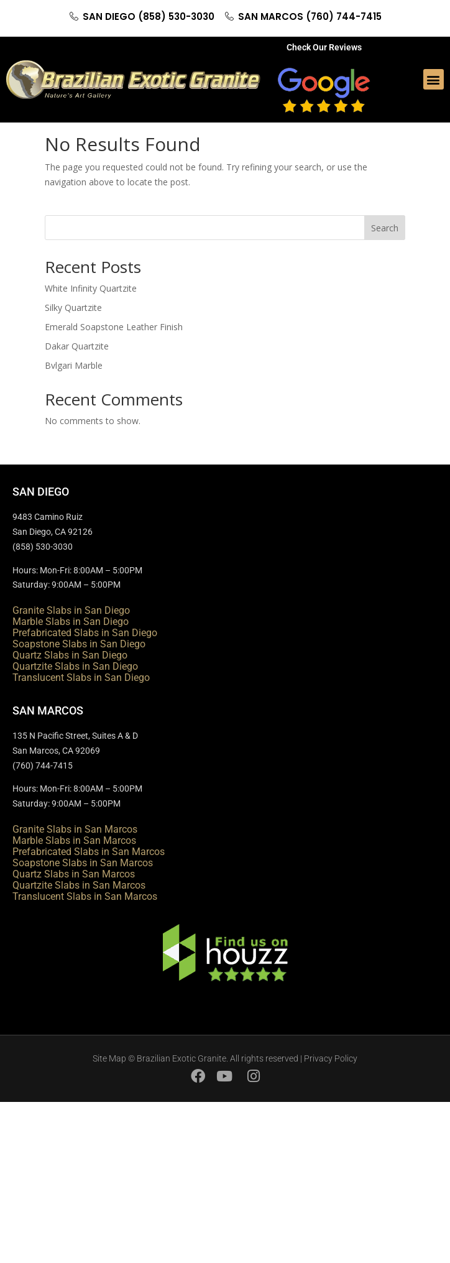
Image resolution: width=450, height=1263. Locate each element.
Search (384, 228)
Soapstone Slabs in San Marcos (82, 863)
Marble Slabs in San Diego (70, 621)
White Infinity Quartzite (91, 288)
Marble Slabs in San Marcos (74, 840)
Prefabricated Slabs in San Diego (84, 633)
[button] (433, 79)
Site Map (109, 1058)
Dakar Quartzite (77, 346)
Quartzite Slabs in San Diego (75, 666)
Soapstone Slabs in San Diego (78, 644)
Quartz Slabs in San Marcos (73, 874)
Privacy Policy (330, 1058)
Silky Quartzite (73, 307)
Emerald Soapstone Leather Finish (114, 327)
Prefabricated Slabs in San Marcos (88, 852)
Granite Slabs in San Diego (71, 610)
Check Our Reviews (324, 47)
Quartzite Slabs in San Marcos (78, 885)
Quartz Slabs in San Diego (69, 655)
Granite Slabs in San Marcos (74, 829)
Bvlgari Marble (74, 365)
